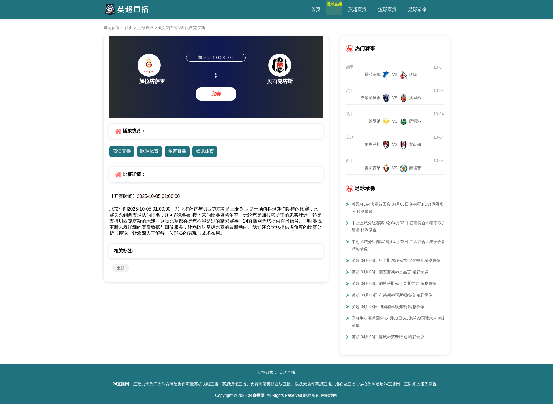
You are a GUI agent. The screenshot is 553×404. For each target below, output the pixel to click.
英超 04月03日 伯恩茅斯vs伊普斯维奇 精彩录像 (394, 283)
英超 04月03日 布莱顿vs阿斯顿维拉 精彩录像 (392, 295)
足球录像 (431, 9)
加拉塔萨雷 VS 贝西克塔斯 (181, 27)
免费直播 (177, 151)
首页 (315, 9)
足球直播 (341, 9)
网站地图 (329, 395)
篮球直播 (401, 9)
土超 (121, 268)
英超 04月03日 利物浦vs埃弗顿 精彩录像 (388, 306)
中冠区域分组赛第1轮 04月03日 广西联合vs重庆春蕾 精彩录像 (399, 245)
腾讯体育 (205, 151)
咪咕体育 (149, 151)
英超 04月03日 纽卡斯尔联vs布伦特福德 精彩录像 (396, 260)
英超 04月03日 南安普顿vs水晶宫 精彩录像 (390, 272)
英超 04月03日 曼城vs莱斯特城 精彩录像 (388, 337)
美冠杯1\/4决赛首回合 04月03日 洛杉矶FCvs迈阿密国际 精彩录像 (400, 208)
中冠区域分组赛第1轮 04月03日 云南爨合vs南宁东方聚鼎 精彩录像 (399, 226)
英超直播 (371, 9)
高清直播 (122, 151)
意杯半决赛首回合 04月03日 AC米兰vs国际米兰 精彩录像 (399, 322)
